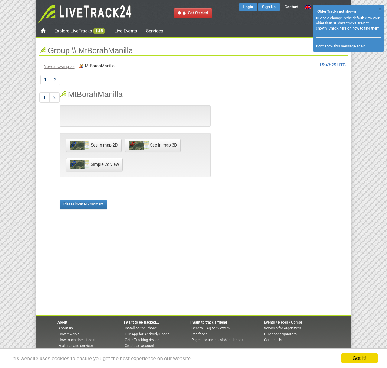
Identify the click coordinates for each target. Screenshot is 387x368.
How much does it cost (77, 340)
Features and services (76, 346)
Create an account (139, 346)
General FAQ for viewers (210, 328)
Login (248, 7)
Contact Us (273, 340)
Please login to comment (83, 204)
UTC (333, 65)
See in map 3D (153, 145)
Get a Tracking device (142, 340)
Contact (291, 7)
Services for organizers (282, 328)
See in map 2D (94, 145)
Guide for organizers (280, 334)
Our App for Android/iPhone (147, 334)
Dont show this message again (341, 46)
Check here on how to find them (353, 28)
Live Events (125, 31)
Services (156, 31)
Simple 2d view (94, 164)
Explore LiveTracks (79, 31)
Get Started (193, 13)
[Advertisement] (235, 122)
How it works (68, 334)
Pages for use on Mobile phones (217, 340)
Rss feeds (199, 334)
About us (65, 328)
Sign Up (269, 7)
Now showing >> (59, 66)
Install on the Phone (141, 328)
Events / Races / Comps (283, 322)
